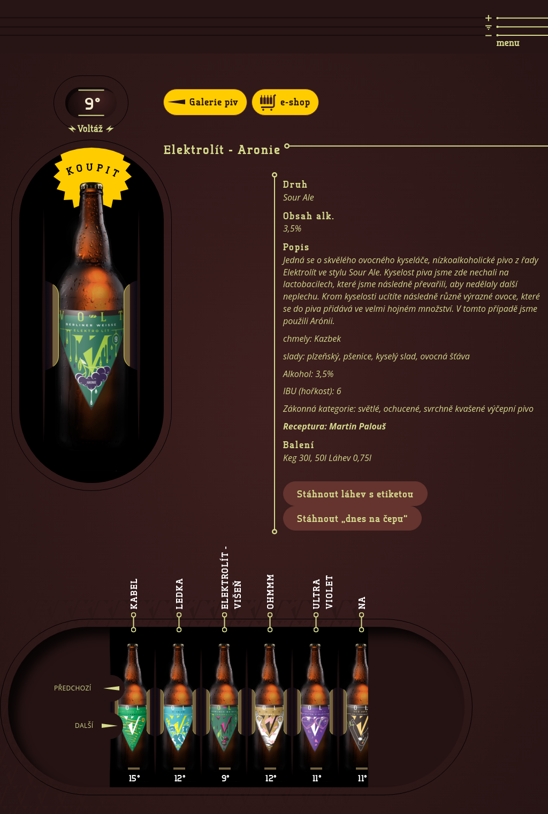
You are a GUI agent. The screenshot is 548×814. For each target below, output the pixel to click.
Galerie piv (203, 101)
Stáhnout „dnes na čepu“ (352, 518)
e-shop (285, 102)
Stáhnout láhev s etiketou (355, 494)
